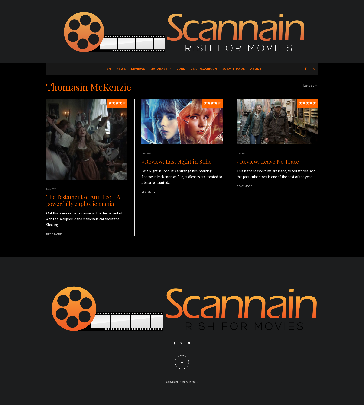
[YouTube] (189, 343)
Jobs (181, 68)
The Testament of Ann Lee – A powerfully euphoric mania (83, 200)
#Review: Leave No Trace (268, 161)
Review (51, 189)
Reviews (138, 68)
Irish (107, 68)
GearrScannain (203, 68)
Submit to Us (233, 68)
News (121, 68)
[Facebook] (305, 69)
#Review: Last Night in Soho (176, 161)
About (255, 68)
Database (159, 68)
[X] (313, 69)
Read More (54, 234)
